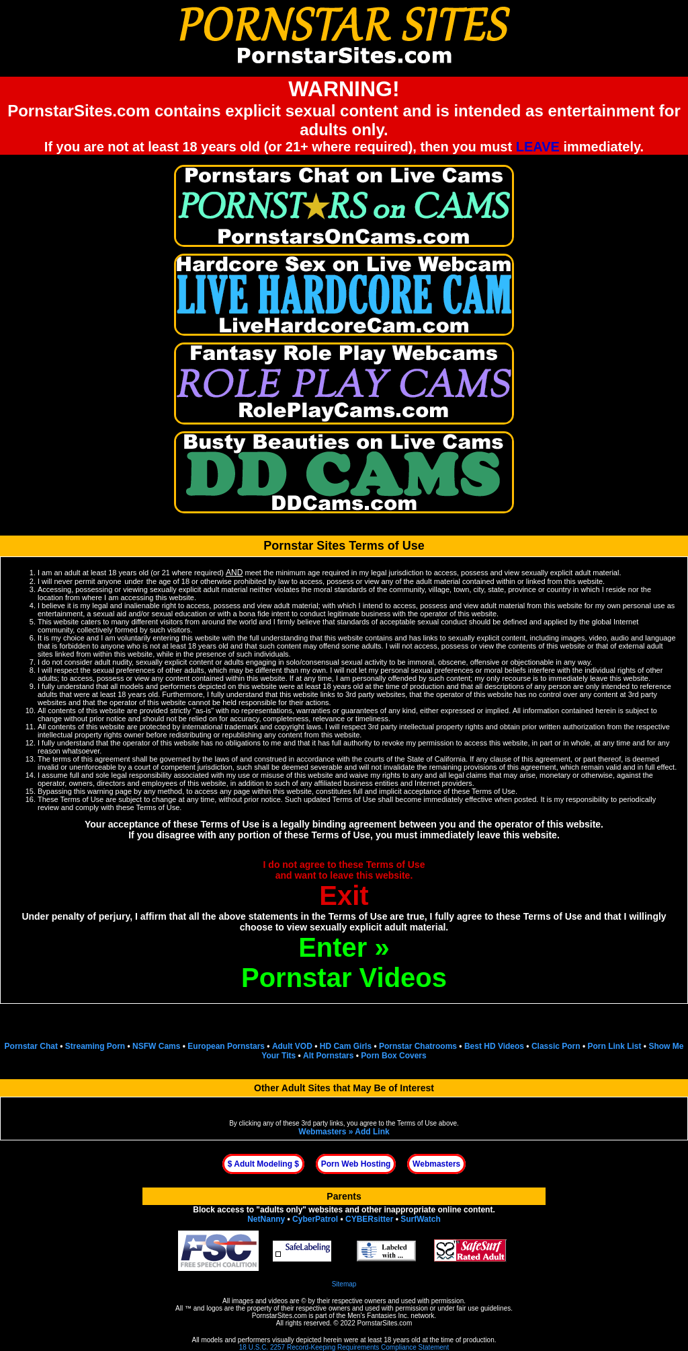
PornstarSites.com (279, 1315)
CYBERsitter (369, 1219)
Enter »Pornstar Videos (344, 962)
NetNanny (266, 1219)
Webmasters (436, 1164)
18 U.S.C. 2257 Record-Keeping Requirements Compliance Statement (344, 1347)
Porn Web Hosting (356, 1164)
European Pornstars (226, 1046)
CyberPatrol (315, 1219)
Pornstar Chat (31, 1046)
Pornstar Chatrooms (418, 1046)
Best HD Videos (494, 1046)
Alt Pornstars (328, 1055)
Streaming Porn (95, 1046)
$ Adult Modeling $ (263, 1164)
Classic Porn (555, 1046)
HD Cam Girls (346, 1046)
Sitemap (344, 1284)
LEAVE (538, 146)
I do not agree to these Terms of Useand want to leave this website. (344, 884)
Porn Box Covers (393, 1055)
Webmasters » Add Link (343, 1131)
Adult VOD (292, 1046)
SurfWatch (420, 1219)
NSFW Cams (156, 1046)
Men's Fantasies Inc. (377, 1315)
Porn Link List (614, 1046)
